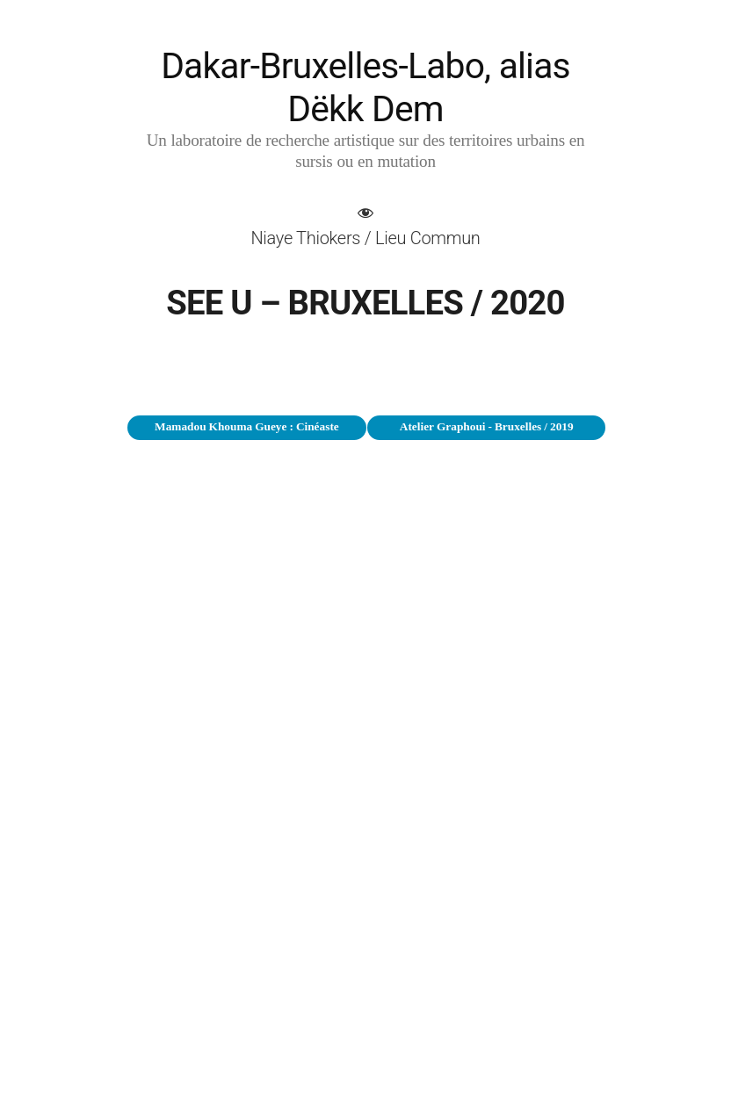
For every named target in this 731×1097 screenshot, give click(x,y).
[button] (365, 226)
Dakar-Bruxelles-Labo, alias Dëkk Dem (365, 87)
